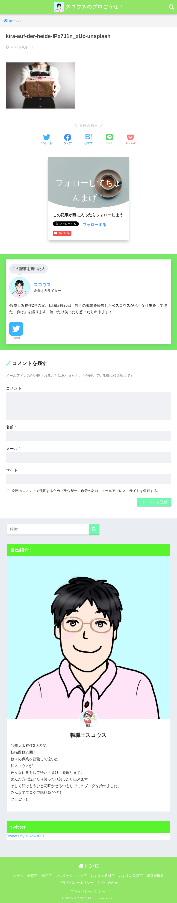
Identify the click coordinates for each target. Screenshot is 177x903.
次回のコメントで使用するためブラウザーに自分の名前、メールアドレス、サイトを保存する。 (86, 491)
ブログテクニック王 (71, 876)
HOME (88, 866)
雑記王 (46, 876)
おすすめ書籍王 (131, 876)
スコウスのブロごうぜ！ (89, 7)
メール (13, 449)
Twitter (16, 337)
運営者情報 (155, 876)
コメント (14, 388)
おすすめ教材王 (103, 876)
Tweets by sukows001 (26, 836)
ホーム (18, 876)
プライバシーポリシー (76, 883)
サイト (12, 470)
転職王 (32, 876)
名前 (11, 427)
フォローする (94, 225)
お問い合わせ (107, 883)
